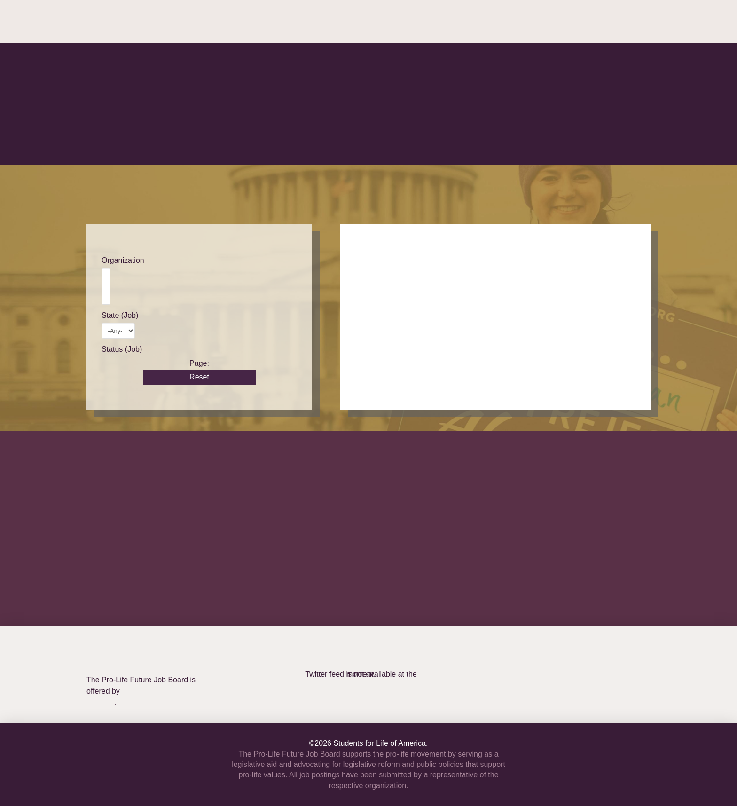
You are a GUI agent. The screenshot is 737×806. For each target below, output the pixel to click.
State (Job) (120, 315)
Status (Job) (122, 349)
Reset (199, 377)
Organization (123, 260)
